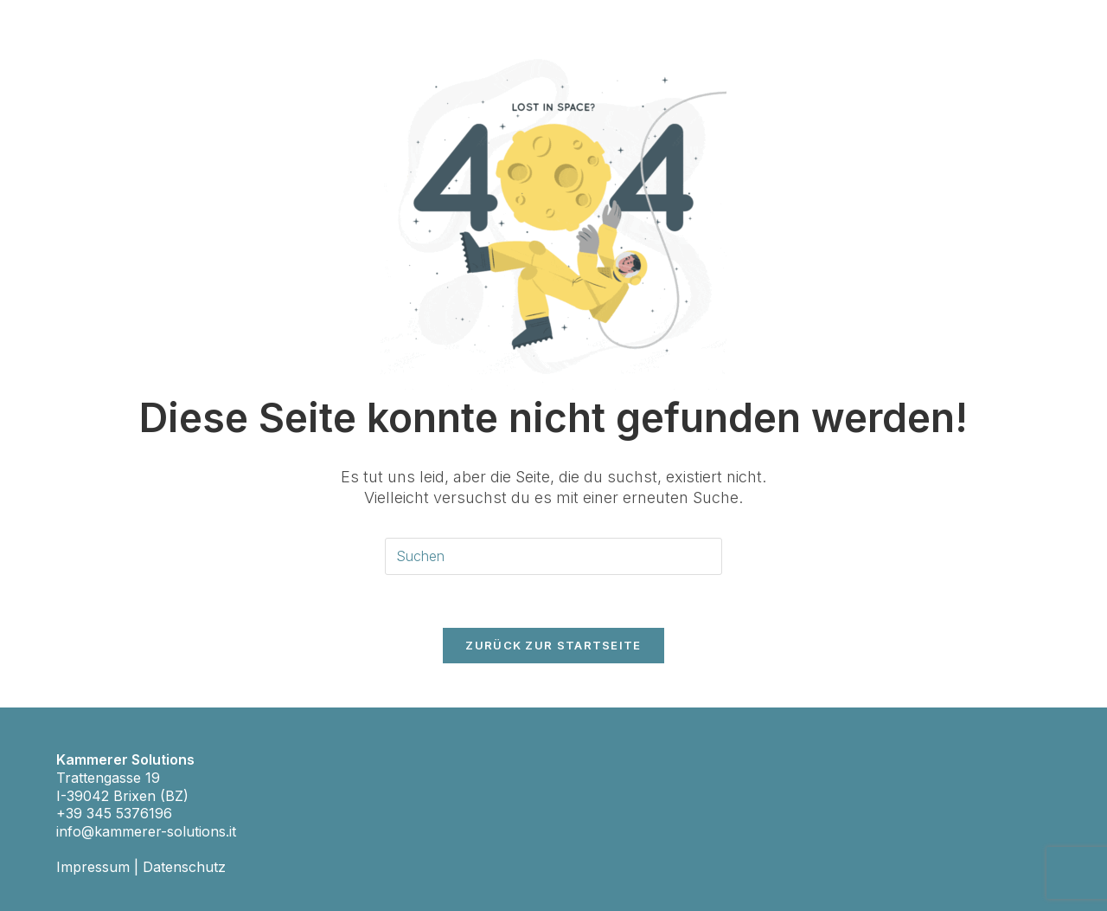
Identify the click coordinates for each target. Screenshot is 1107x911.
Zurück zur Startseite (553, 645)
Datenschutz (184, 866)
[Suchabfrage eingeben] (553, 556)
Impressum (93, 866)
